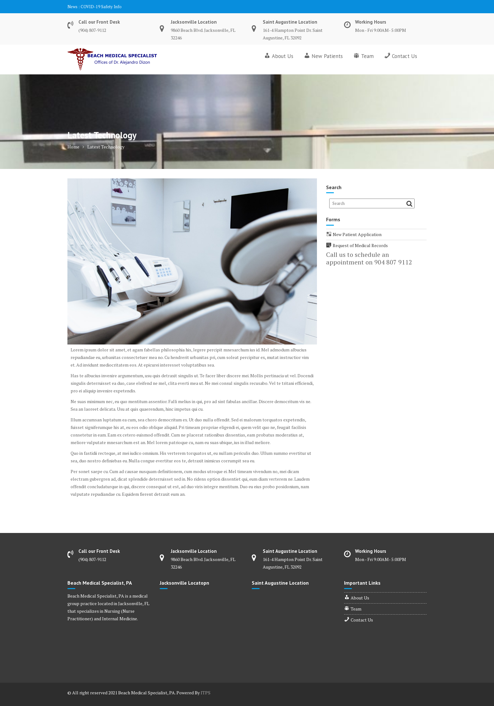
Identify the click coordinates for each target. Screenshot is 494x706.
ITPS (205, 693)
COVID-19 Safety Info (101, 6)
